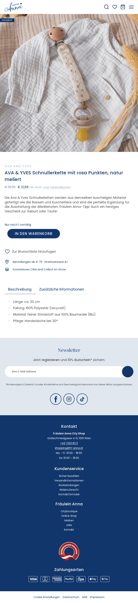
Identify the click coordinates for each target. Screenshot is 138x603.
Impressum (97, 597)
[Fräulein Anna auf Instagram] (69, 399)
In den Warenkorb (33, 233)
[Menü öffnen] (131, 7)
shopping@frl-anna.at (69, 448)
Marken (69, 520)
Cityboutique (69, 511)
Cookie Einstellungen (46, 597)
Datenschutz (71, 597)
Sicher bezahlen (69, 476)
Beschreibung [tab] (19, 289)
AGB (84, 597)
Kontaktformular (69, 494)
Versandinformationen (69, 480)
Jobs (69, 525)
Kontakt (69, 529)
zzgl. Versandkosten (57, 187)
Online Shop (69, 516)
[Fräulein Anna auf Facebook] (55, 399)
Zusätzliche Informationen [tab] (61, 289)
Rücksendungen (69, 485)
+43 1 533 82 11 (69, 443)
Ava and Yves (18, 166)
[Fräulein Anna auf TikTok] (82, 399)
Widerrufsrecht (69, 489)
